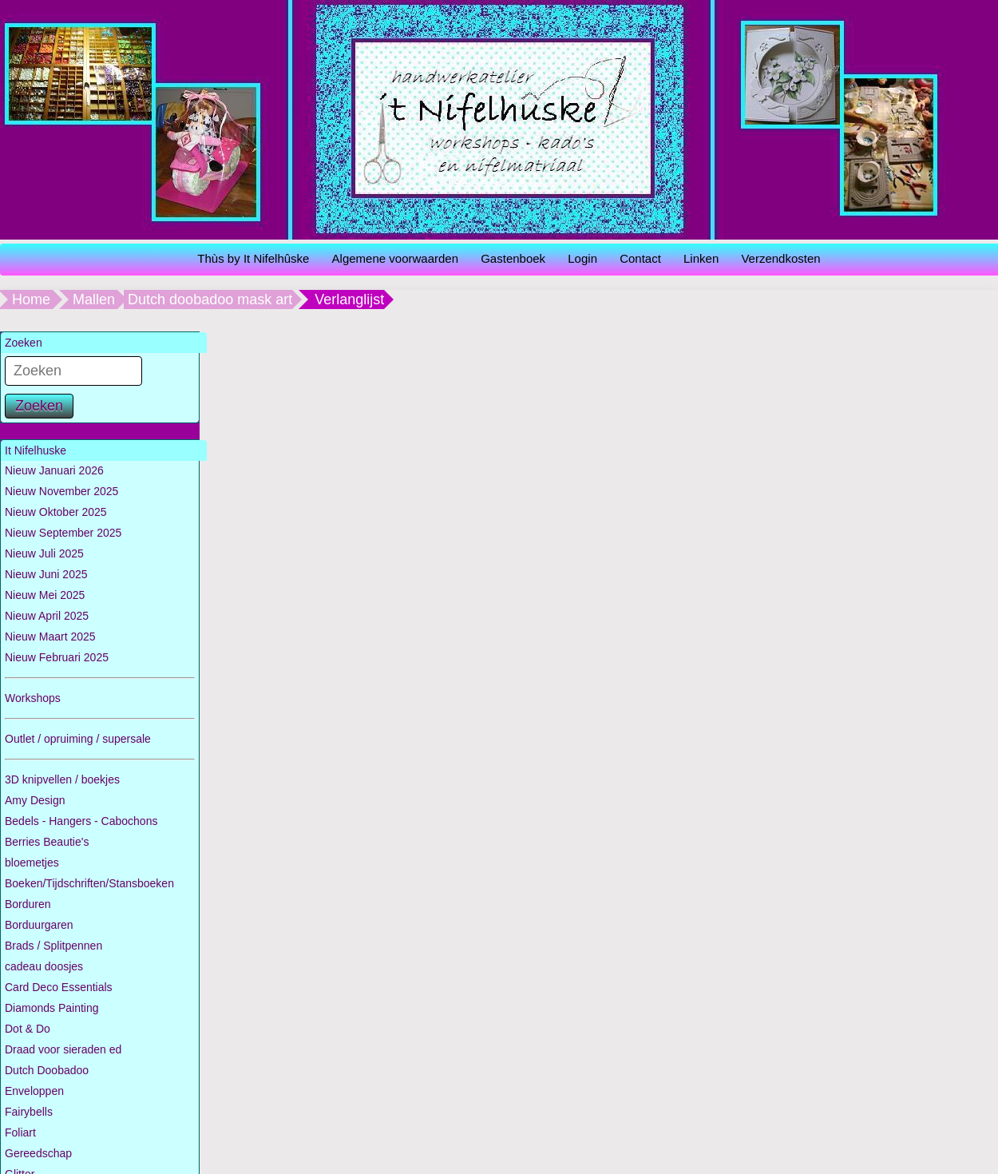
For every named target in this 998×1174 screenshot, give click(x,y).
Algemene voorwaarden (395, 258)
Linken (701, 258)
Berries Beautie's (47, 841)
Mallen (94, 299)
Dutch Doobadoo (47, 1070)
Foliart (20, 1132)
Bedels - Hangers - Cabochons (81, 821)
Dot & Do (27, 1028)
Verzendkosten (780, 258)
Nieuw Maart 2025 (50, 636)
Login (582, 258)
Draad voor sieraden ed (63, 1049)
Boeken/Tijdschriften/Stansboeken (89, 883)
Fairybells (29, 1111)
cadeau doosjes (44, 966)
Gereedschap (38, 1153)
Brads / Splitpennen (53, 945)
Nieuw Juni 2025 (46, 574)
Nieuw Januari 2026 (54, 470)
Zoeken (39, 406)
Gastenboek (513, 258)
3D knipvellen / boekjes (62, 779)
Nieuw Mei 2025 (45, 595)
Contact (640, 258)
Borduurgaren (39, 924)
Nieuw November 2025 (61, 491)
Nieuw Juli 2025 (44, 553)
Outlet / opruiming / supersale (78, 738)
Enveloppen (34, 1091)
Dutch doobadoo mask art (210, 299)
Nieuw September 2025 (63, 532)
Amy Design (35, 800)
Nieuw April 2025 (47, 615)
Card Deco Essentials (59, 987)
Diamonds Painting (52, 1007)
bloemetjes (32, 862)
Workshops (33, 698)
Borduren (28, 904)
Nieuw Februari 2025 (57, 657)
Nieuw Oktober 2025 (56, 512)
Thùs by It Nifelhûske (253, 258)
